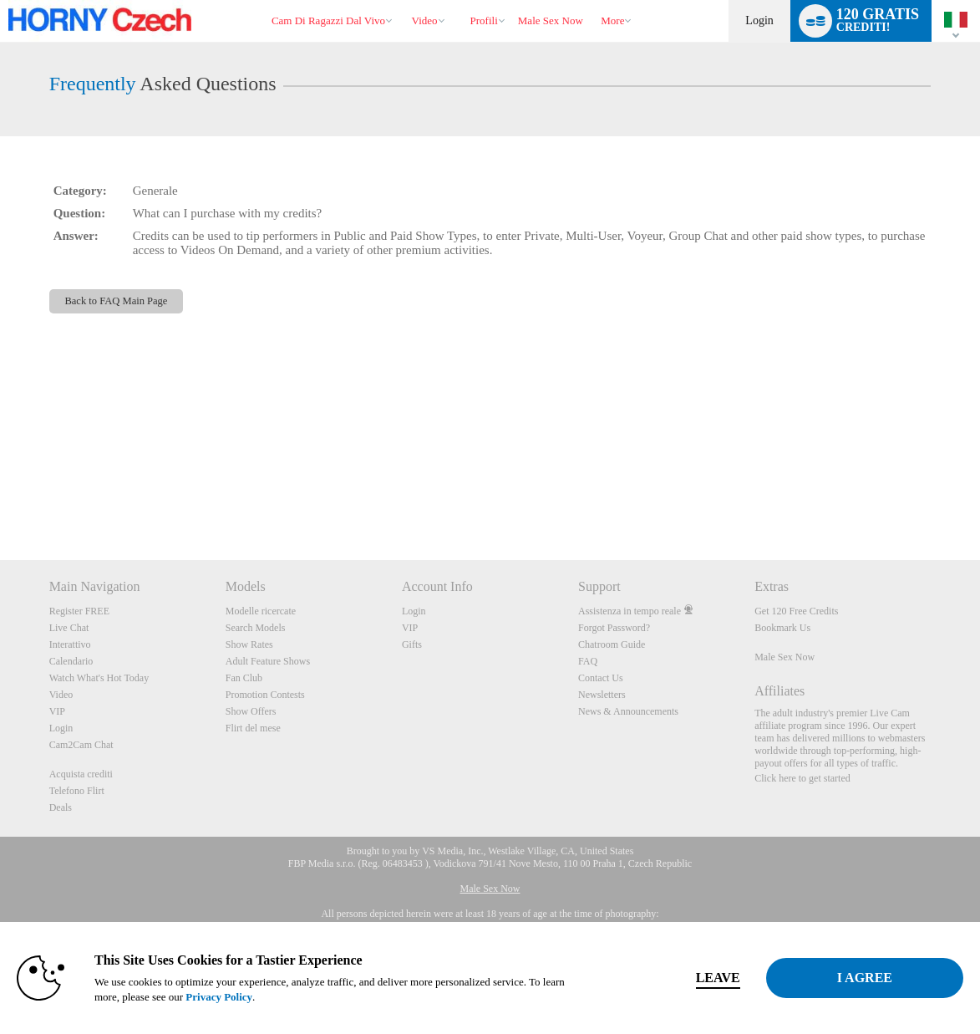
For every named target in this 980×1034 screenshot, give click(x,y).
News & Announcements (628, 711)
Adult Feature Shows (268, 661)
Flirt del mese (253, 728)
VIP (57, 711)
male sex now (550, 20)
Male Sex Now (784, 657)
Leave (718, 977)
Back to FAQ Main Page (115, 301)
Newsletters (602, 694)
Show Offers (251, 711)
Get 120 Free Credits (796, 611)
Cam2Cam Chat (81, 745)
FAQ (587, 661)
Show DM (0, 497)
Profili (484, 20)
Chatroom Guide (611, 644)
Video (425, 20)
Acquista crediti (81, 774)
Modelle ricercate (261, 611)
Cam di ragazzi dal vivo (328, 20)
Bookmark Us (782, 628)
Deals (60, 807)
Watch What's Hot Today (99, 678)
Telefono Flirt (76, 791)
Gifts (412, 644)
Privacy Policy (218, 997)
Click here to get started (802, 778)
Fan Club (244, 678)
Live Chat (69, 628)
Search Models (256, 628)
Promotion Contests (265, 694)
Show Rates (249, 644)
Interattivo (70, 644)
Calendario (71, 661)
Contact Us (600, 678)
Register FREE (79, 611)
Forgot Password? (614, 628)
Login (759, 20)
